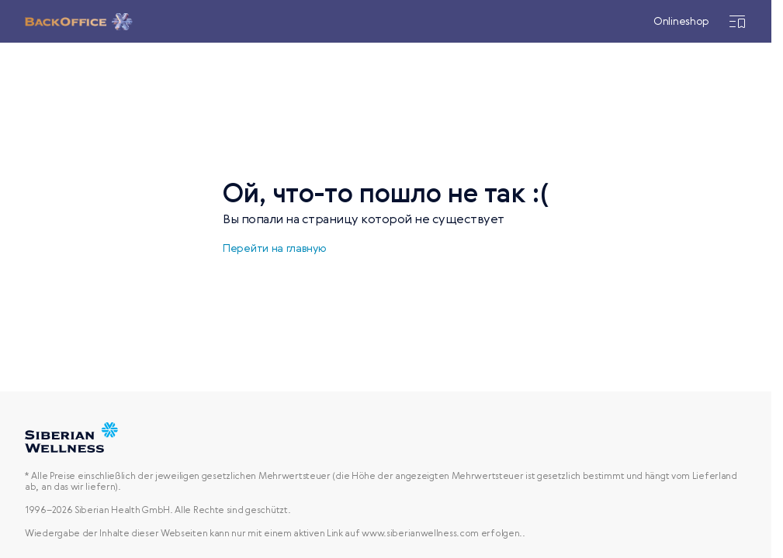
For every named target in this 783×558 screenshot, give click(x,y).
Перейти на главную (275, 248)
